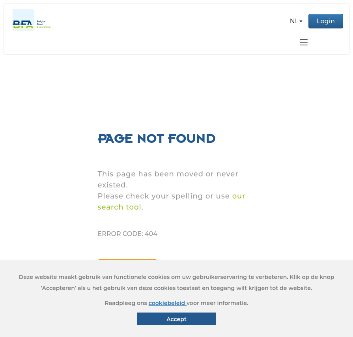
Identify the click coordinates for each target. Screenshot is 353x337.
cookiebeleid (168, 303)
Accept (176, 319)
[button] (296, 21)
